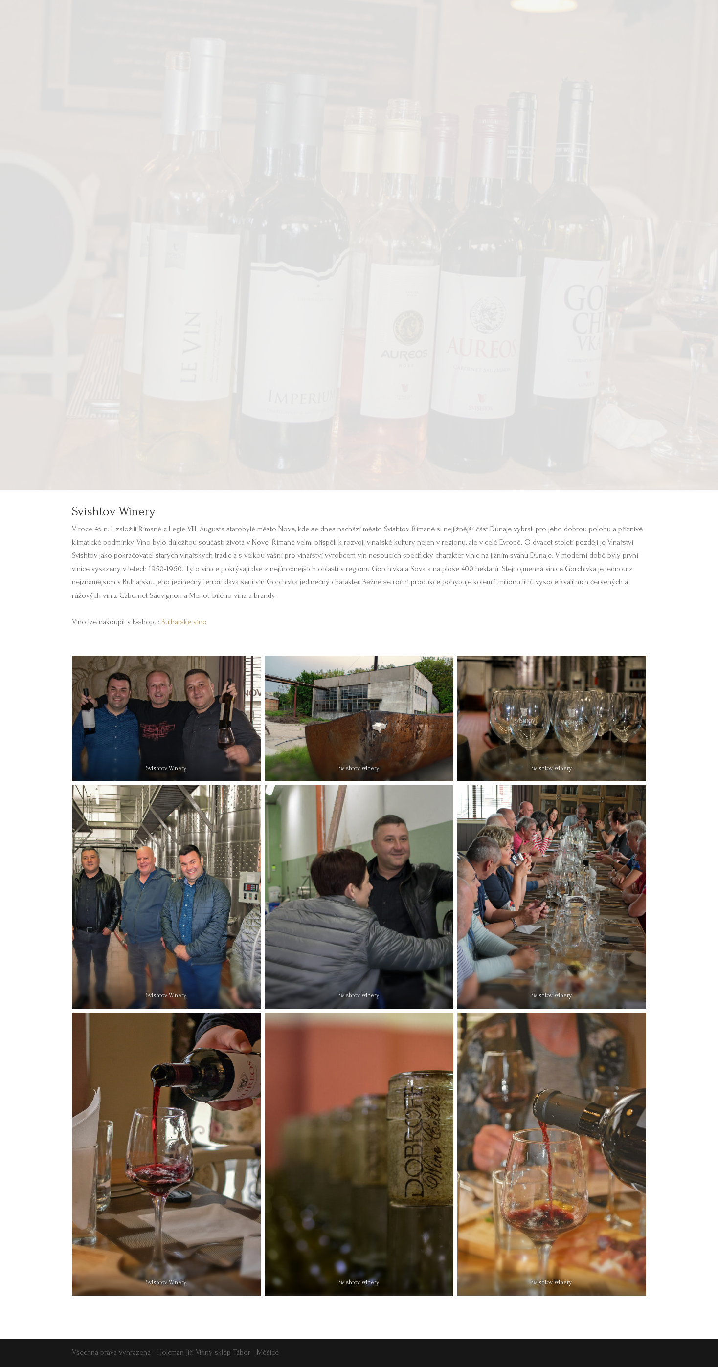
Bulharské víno (184, 621)
